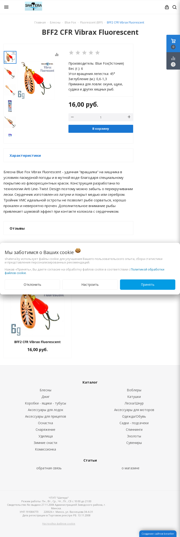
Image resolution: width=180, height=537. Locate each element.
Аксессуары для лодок (45, 410)
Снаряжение (45, 429)
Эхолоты (134, 436)
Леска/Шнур (134, 403)
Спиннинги (134, 429)
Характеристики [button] (25, 155)
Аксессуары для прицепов (45, 416)
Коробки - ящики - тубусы (45, 403)
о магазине (130, 468)
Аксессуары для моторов (134, 410)
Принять (147, 284)
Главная (40, 22)
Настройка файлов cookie (58, 523)
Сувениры (134, 442)
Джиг (45, 396)
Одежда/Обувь (134, 416)
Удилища (45, 436)
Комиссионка (45, 449)
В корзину (100, 128)
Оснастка (45, 423)
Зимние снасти (45, 442)
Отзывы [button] (17, 228)
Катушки (134, 396)
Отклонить (32, 284)
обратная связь (49, 468)
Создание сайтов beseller (158, 533)
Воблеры (134, 390)
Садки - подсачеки (134, 423)
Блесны (45, 390)
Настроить (90, 284)
